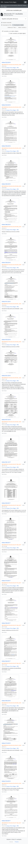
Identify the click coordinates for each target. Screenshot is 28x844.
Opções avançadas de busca (10, 19)
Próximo (17, 842)
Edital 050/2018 (6, 262)
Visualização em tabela (18, 25)
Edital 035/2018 (6, 146)
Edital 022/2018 (6, 62)
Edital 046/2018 (6, 224)
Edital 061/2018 (6, 375)
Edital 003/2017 (6, 503)
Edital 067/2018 (6, 419)
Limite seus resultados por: (14, 10)
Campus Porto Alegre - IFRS (12, 67)
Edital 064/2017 (6, 661)
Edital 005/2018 (6, 700)
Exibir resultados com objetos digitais (17, 33)
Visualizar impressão (6, 22)
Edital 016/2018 (6, 781)
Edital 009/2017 (6, 542)
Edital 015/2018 (6, 743)
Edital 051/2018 (6, 301)
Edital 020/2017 (6, 820)
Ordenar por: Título (12, 27)
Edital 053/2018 (6, 339)
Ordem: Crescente (22, 27)
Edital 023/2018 (6, 105)
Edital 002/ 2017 (6, 462)
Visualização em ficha (6, 25)
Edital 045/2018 (6, 184)
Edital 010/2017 (6, 580)
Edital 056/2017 (6, 623)
